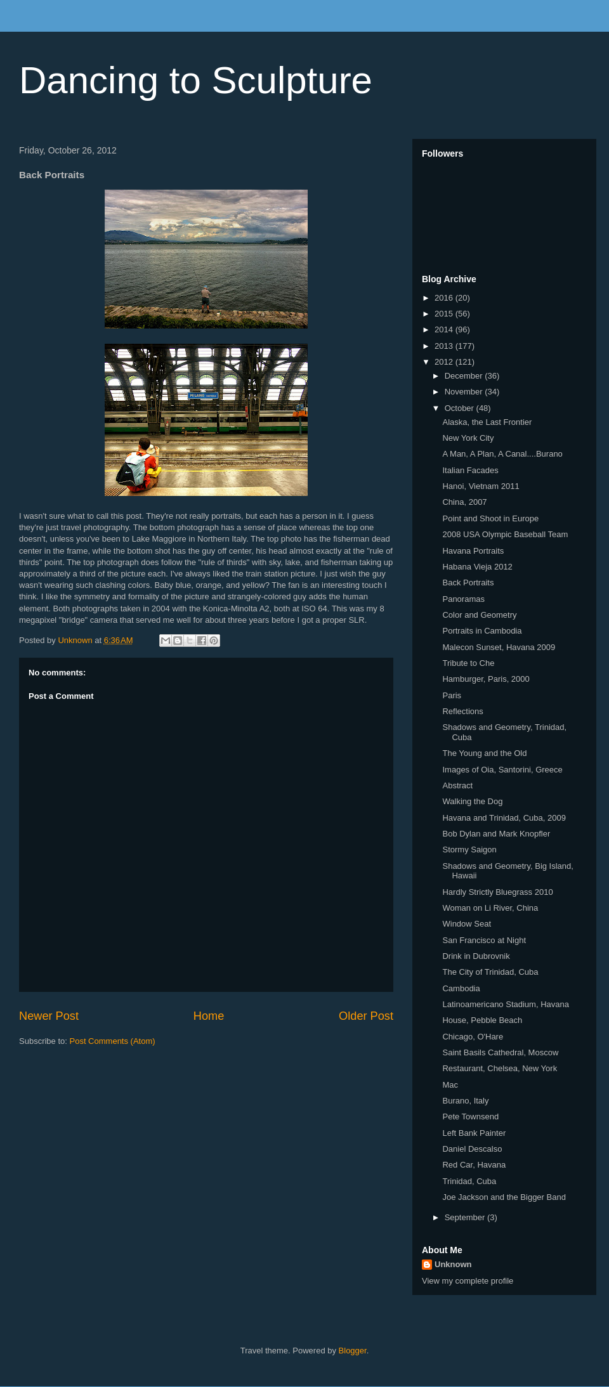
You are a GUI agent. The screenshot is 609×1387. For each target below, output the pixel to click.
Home (209, 1016)
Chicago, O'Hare (472, 1036)
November (465, 391)
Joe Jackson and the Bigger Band (503, 1197)
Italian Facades (470, 470)
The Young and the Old (484, 753)
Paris (451, 695)
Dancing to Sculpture (195, 80)
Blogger (353, 1350)
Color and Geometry (479, 615)
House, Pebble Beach (482, 1020)
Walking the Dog (472, 801)
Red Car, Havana (474, 1164)
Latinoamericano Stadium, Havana (505, 1004)
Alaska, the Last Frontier (487, 422)
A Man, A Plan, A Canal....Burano (502, 454)
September (466, 1217)
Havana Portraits (473, 551)
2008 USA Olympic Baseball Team (505, 534)
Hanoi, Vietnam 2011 (480, 486)
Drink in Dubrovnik (475, 956)
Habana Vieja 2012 (477, 566)
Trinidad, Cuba (469, 1181)
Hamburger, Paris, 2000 (485, 679)
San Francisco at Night (484, 940)
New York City (468, 438)
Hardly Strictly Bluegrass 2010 (497, 892)
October (460, 408)
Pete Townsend (470, 1116)
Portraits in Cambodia (481, 630)
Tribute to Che (468, 663)
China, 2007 (464, 502)
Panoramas (463, 599)
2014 (445, 329)
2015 (445, 313)
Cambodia (461, 988)
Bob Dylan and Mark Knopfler (496, 833)
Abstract (457, 785)
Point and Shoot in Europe (490, 518)
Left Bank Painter (474, 1133)
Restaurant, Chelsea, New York (499, 1068)
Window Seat (466, 923)
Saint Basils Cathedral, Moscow (500, 1052)
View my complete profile (467, 1281)
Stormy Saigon (469, 849)
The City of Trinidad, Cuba (490, 972)
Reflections (462, 711)
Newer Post (49, 1016)
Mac (450, 1085)
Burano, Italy (465, 1100)
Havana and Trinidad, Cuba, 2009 (503, 818)
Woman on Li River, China (490, 908)
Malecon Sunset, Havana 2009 (498, 647)
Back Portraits (468, 582)
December (465, 376)
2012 (445, 362)
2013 (445, 346)
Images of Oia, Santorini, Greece (502, 769)
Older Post (366, 1016)
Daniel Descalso (472, 1149)
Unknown (453, 1264)
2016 (445, 298)
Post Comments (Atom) (112, 1041)
